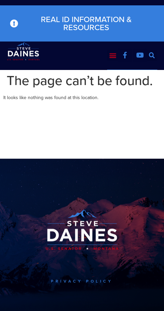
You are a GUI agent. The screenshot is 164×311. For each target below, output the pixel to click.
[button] (112, 55)
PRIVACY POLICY (82, 281)
